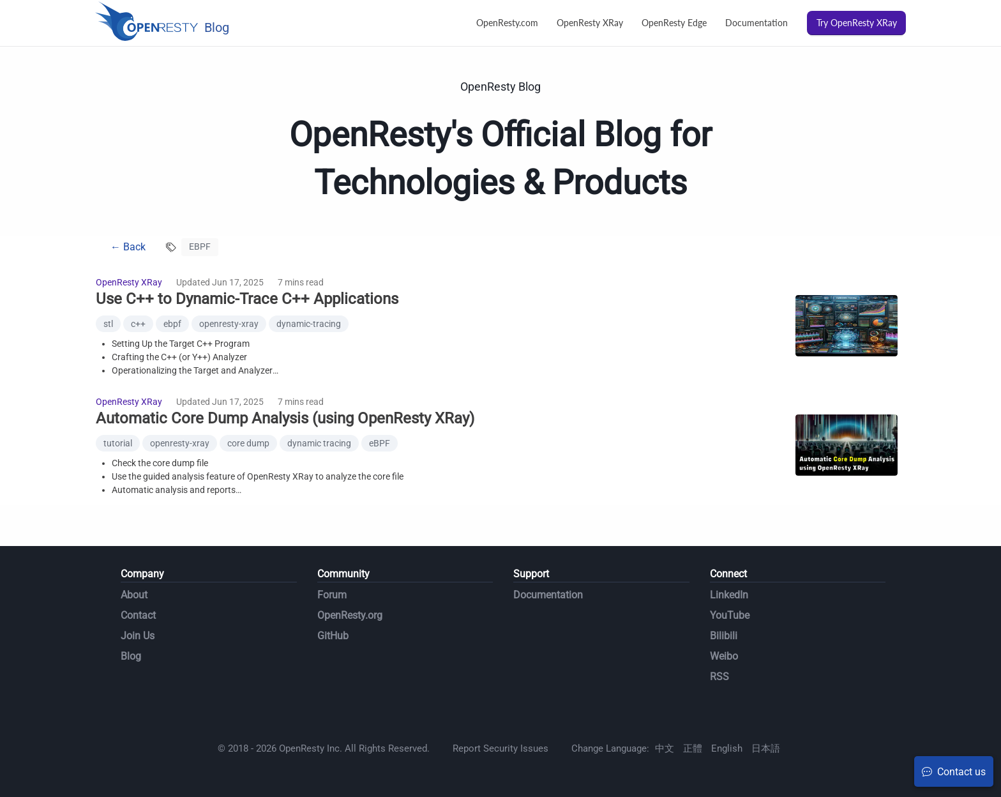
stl (108, 324)
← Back (128, 247)
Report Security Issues (500, 748)
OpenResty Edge (674, 22)
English (726, 748)
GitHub (333, 636)
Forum (332, 595)
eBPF (379, 443)
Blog (131, 656)
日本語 (765, 748)
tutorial (117, 443)
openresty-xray (229, 324)
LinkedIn (729, 595)
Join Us (137, 636)
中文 (664, 748)
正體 (692, 748)
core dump (248, 443)
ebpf (172, 324)
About (134, 595)
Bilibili (723, 636)
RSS (719, 677)
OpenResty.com (507, 22)
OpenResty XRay (590, 22)
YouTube (729, 615)
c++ (138, 324)
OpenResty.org (349, 615)
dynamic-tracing (308, 324)
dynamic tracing (319, 443)
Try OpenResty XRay (857, 22)
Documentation (756, 22)
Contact (138, 615)
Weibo (724, 656)
